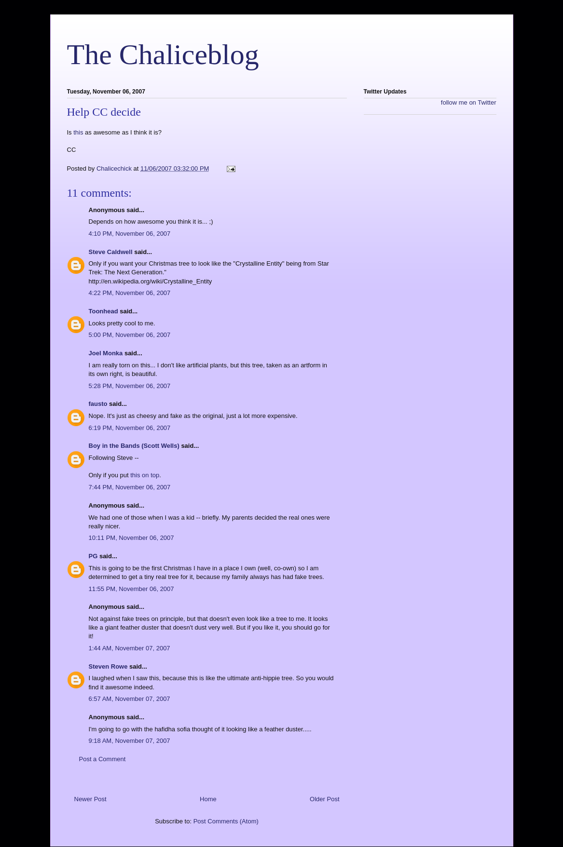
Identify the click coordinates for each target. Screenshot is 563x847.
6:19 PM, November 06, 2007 (130, 427)
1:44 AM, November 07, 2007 (129, 648)
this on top (144, 475)
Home (208, 799)
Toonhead (103, 311)
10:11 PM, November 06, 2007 (131, 537)
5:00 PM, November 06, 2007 (130, 334)
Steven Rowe (108, 666)
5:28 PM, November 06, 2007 (130, 386)
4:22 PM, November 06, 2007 (130, 292)
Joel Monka (106, 353)
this (78, 132)
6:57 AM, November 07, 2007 (129, 698)
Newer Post (90, 799)
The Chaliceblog (163, 54)
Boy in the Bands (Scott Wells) (134, 445)
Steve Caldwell (111, 251)
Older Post (324, 799)
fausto (98, 403)
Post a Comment (102, 759)
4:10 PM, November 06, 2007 (130, 233)
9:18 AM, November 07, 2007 (129, 740)
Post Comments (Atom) (226, 821)
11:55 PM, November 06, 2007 (131, 588)
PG (93, 556)
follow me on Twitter (468, 102)
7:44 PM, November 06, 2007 (130, 487)
